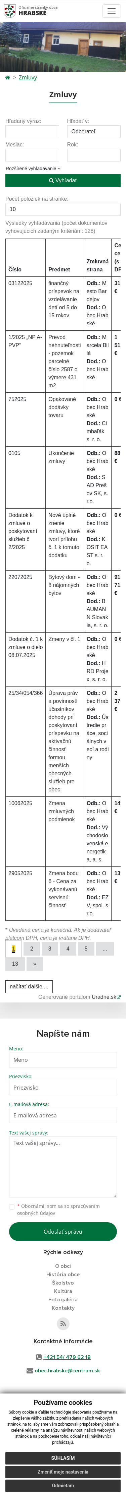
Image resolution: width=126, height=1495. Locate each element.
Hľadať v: (78, 121)
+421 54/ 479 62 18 (67, 1357)
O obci (63, 1266)
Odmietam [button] (63, 1485)
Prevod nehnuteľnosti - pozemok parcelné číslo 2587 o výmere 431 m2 (64, 361)
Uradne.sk (104, 997)
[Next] (34, 964)
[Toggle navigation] (111, 11)
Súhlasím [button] (63, 1458)
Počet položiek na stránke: (37, 199)
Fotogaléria (63, 1299)
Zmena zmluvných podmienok (61, 811)
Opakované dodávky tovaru (62, 407)
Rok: (72, 144)
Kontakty (63, 1308)
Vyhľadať (63, 180)
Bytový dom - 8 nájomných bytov (64, 585)
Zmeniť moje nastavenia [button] (63, 1472)
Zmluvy (28, 77)
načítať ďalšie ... (29, 986)
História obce (63, 1274)
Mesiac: (14, 144)
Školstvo (63, 1283)
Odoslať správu (63, 1231)
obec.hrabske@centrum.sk (67, 1370)
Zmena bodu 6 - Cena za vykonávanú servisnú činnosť (63, 889)
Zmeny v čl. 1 (64, 639)
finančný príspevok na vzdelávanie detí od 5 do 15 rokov (63, 299)
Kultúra (63, 1291)
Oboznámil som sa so (58, 1209)
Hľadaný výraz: (23, 121)
